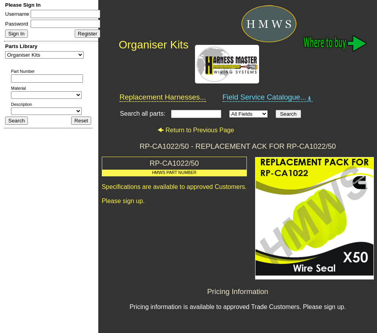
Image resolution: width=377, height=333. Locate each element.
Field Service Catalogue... (268, 97)
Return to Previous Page (195, 130)
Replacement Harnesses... (163, 97)
